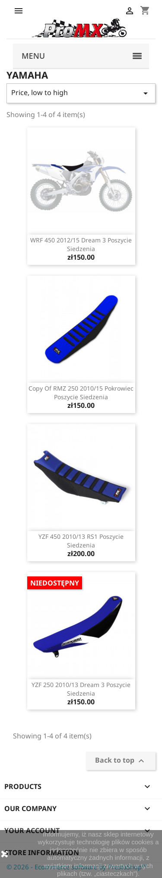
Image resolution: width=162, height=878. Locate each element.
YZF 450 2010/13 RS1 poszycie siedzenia (81, 540)
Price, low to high (81, 93)
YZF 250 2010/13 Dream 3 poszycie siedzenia (81, 689)
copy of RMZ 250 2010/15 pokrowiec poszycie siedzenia (81, 392)
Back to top (120, 761)
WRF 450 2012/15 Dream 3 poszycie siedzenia (81, 244)
